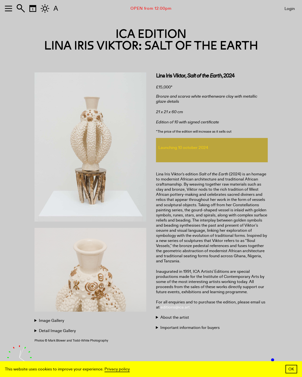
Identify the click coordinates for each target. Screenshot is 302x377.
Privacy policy (117, 369)
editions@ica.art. (176, 307)
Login (290, 8)
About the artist (174, 317)
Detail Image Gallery (57, 330)
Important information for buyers (190, 327)
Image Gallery (51, 320)
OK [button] (291, 369)
